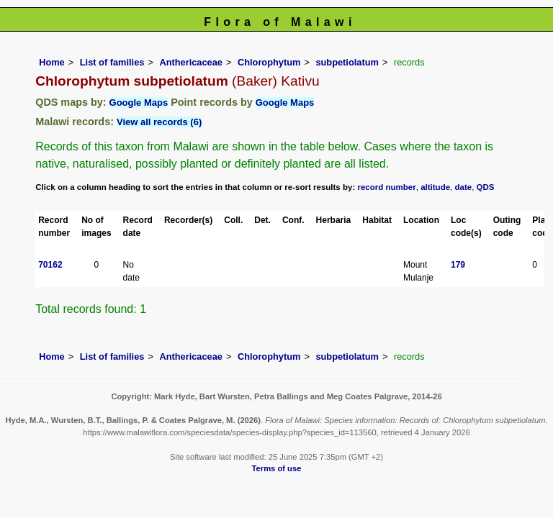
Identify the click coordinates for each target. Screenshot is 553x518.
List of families (112, 62)
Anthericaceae (190, 62)
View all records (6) (159, 122)
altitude (435, 187)
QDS (486, 187)
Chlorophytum (269, 62)
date (463, 187)
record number (386, 187)
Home (52, 62)
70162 (50, 265)
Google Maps (138, 102)
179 (458, 265)
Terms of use (277, 468)
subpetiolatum (346, 62)
